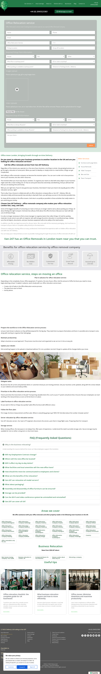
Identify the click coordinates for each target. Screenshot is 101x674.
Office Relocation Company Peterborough (74, 531)
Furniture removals (5, 637)
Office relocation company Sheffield (23, 536)
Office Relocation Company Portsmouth (92, 530)
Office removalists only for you (8, 541)
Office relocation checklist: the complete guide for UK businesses (16, 596)
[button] (91, 145)
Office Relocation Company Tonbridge (75, 536)
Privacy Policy (55, 641)
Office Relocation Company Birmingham (8, 522)
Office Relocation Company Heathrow (41, 526)
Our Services (28, 3)
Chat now (3, 650)
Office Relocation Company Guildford (24, 526)
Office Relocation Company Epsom (74, 522)
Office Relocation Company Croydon (57, 522)
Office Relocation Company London (91, 526)
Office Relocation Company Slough (40, 536)
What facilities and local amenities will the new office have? (29, 467)
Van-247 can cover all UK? (15, 501)
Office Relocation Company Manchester (8, 530)
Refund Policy (55, 642)
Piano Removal (4, 641)
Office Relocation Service (6, 634)
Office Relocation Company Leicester (57, 526)
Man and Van (4, 636)
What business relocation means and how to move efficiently (47, 596)
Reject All (21, 667)
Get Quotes (30, 637)
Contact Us (82, 3)
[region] (21, 662)
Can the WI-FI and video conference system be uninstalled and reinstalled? (35, 497)
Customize (11, 667)
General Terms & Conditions (58, 637)
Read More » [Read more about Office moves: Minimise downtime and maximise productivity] (74, 612)
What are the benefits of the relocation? (21, 476)
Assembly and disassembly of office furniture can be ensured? (30, 489)
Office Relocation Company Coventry (40, 522)
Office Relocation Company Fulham (91, 522)
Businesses (68, 3)
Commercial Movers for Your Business (42, 557)
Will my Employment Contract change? (20, 454)
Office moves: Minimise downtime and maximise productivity (81, 596)
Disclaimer (54, 636)
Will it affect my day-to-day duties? (19, 463)
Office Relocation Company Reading (7, 536)
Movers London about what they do (58, 557)
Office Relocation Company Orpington (58, 530)
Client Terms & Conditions (58, 632)
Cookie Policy (55, 634)
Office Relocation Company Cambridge (24, 522)
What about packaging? (14, 484)
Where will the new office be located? (20, 459)
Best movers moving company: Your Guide (8, 557)
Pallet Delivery (4, 639)
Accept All (32, 667)
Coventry (88, 535)
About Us (48, 3)
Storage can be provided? (15, 493)
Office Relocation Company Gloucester (8, 526)
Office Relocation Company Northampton (40, 531)
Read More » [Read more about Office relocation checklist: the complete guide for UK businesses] (6, 612)
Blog (75, 3)
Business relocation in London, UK (24, 557)
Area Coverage (40, 3)
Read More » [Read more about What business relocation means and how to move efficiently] (40, 610)
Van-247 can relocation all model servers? (22, 480)
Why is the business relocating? (18, 444)
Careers (29, 636)
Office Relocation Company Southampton (57, 536)
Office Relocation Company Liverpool (74, 526)
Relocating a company (75, 557)
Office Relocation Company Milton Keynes (23, 531)
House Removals (5, 632)
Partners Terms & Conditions (59, 639)
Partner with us (58, 3)
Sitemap (3, 642)
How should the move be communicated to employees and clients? (32, 472)
